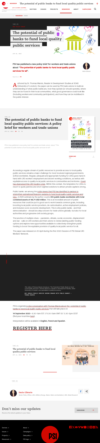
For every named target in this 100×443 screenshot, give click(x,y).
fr (19, 131)
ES (38, 3)
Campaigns (86, 9)
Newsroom (66, 9)
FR (35, 3)
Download (72, 157)
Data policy (27, 435)
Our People (61, 3)
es (22, 131)
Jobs (67, 3)
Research (46, 3)
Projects (54, 9)
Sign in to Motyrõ (87, 3)
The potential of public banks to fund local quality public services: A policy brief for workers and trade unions (33, 123)
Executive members (75, 3)
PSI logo (26, 439)
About (76, 9)
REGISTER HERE (32, 328)
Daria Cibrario (86, 71)
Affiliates (53, 3)
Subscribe (85, 410)
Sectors (33, 9)
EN (32, 3)
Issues (43, 9)
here (32, 316)
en (20, 76)
